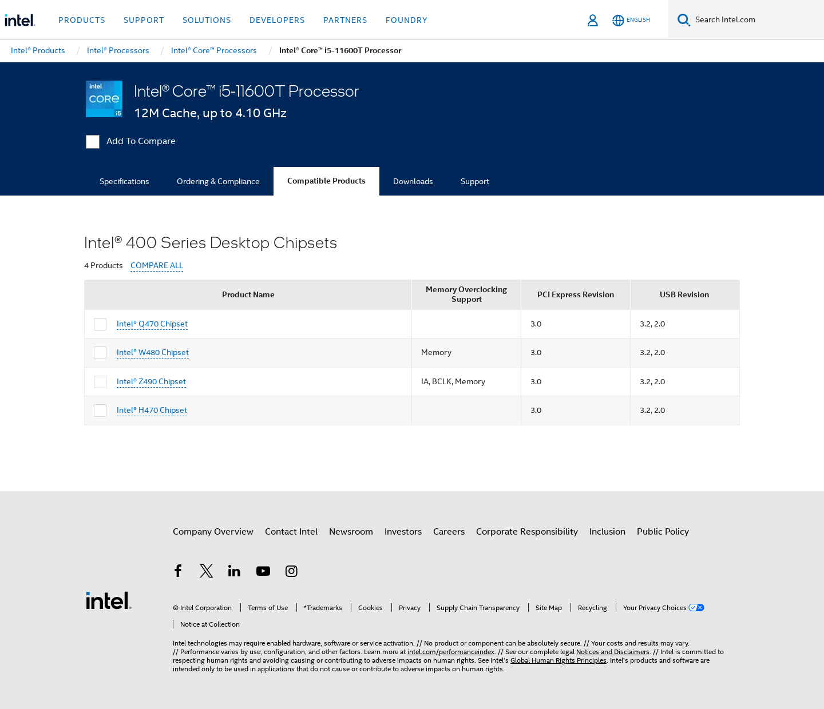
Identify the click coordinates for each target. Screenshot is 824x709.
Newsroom (351, 531)
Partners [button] (345, 20)
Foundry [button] (407, 20)
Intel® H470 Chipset (152, 410)
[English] (631, 20)
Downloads (413, 181)
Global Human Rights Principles (558, 660)
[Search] (684, 20)
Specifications (124, 181)
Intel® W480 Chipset (153, 352)
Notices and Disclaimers (612, 651)
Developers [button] (277, 20)
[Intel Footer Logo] (109, 600)
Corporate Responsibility (527, 531)
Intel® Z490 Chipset (151, 381)
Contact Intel (291, 531)
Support (475, 181)
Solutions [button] (207, 20)
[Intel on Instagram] (291, 573)
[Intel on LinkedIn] (234, 573)
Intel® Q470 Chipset (152, 323)
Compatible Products (326, 181)
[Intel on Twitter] (206, 573)
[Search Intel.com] (757, 20)
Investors (403, 531)
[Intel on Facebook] (178, 573)
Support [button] (144, 20)
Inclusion (607, 531)
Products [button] (81, 20)
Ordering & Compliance (218, 181)
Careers (449, 531)
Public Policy (663, 531)
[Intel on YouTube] (263, 573)
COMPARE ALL (156, 265)
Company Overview (213, 531)
